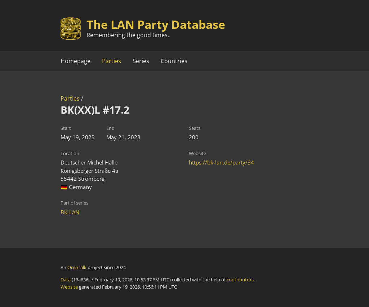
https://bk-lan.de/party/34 (221, 162)
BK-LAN (70, 212)
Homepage (75, 61)
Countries (174, 61)
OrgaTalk (76, 267)
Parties (111, 61)
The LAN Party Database (155, 24)
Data (66, 279)
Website (69, 287)
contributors (240, 279)
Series (141, 61)
